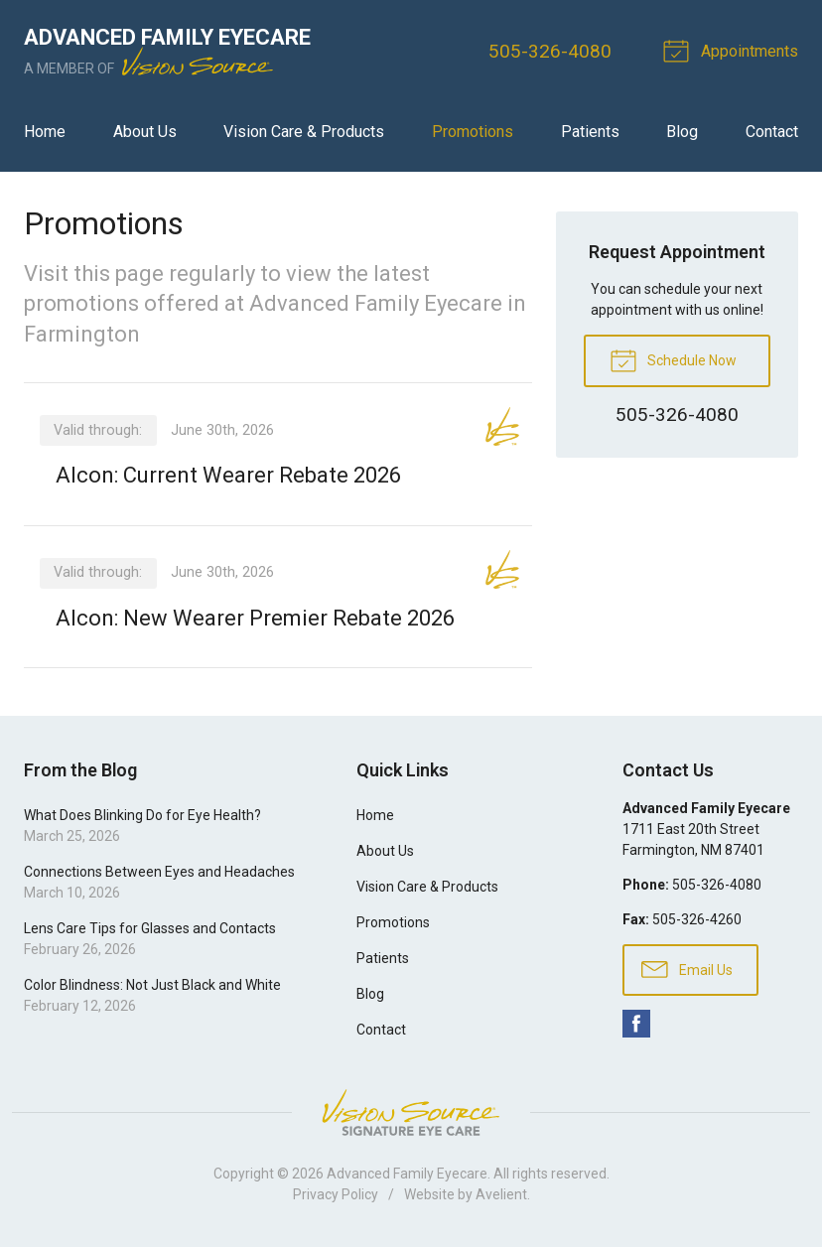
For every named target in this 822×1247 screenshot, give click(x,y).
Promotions (472, 131)
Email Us (687, 968)
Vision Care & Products (303, 131)
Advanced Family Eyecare (407, 1173)
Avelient (501, 1194)
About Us (145, 131)
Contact (772, 131)
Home (45, 131)
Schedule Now (673, 359)
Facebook (636, 1024)
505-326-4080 (550, 51)
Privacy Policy (335, 1194)
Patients (590, 131)
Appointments (733, 50)
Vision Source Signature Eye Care (411, 1112)
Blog (682, 131)
